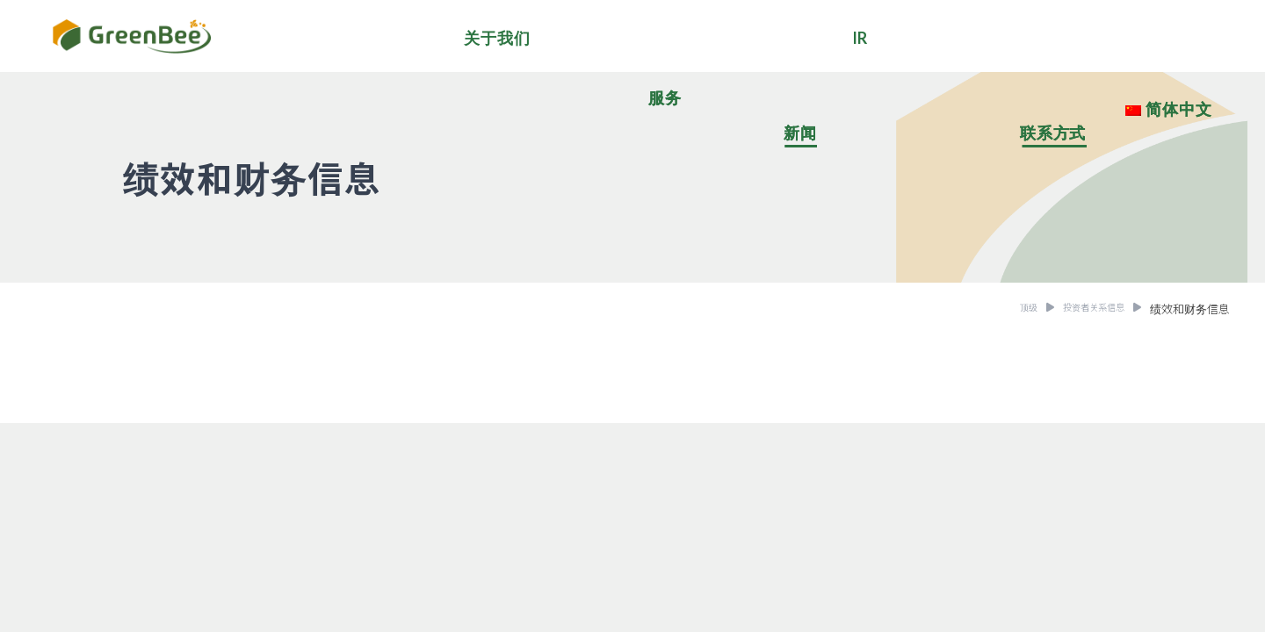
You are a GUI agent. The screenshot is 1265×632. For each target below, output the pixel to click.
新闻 (800, 132)
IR (860, 37)
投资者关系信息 (1084, 308)
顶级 (1007, 308)
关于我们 (497, 37)
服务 (665, 97)
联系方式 (1053, 132)
